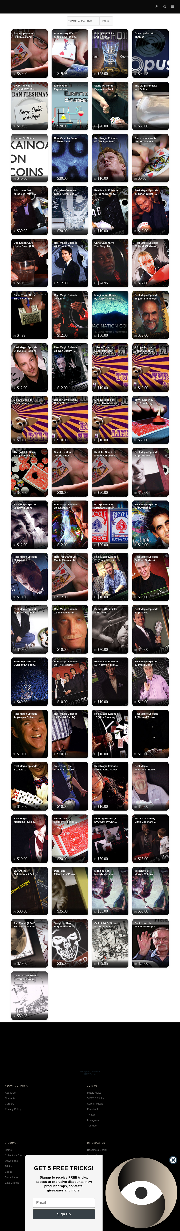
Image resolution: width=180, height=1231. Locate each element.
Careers (9, 1103)
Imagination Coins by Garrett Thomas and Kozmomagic (105, 297)
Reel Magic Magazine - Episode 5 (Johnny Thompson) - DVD (25, 820)
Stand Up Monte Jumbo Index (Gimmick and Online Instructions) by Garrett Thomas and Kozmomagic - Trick (65, 454)
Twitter (91, 1114)
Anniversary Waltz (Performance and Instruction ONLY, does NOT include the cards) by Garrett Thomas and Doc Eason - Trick (145, 140)
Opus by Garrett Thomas (144, 35)
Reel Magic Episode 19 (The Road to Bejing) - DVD (65, 663)
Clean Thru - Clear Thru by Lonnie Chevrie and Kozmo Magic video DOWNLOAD (25, 297)
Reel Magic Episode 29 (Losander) (65, 506)
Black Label (11, 1177)
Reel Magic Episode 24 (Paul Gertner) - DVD (146, 558)
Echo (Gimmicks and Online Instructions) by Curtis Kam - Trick (105, 35)
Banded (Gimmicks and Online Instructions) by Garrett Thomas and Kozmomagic (105, 611)
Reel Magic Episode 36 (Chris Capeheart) (65, 297)
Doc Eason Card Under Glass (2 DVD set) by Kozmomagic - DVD (25, 244)
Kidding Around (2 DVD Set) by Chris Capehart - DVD (105, 820)
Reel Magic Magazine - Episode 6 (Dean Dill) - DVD (146, 768)
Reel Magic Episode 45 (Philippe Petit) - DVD (106, 140)
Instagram (93, 1120)
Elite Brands (12, 1182)
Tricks (8, 1166)
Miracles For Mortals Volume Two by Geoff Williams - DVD (144, 872)
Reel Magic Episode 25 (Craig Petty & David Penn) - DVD (106, 558)
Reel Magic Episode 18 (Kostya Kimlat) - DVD (106, 663)
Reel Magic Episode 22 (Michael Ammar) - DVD (65, 611)
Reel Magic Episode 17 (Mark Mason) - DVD (146, 663)
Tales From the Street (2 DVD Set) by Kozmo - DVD (64, 768)
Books (8, 1171)
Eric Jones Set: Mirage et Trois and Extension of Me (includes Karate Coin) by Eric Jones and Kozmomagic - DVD (25, 192)
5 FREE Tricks (95, 1098)
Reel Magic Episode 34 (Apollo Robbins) (25, 349)
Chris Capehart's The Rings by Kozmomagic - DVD (105, 244)
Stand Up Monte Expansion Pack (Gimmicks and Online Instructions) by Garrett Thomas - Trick (106, 87)
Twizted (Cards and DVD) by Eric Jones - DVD (25, 663)
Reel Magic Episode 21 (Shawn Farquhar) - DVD (146, 611)
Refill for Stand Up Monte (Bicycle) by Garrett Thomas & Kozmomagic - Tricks (65, 558)
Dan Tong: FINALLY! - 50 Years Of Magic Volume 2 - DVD (66, 872)
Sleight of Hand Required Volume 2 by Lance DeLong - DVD (65, 925)
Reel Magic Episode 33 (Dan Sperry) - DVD (65, 349)
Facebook (93, 1109)
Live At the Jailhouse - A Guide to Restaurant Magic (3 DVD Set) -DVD (25, 872)
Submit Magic (95, 1103)
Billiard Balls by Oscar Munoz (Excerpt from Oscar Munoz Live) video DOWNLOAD (25, 401)
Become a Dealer (97, 1149)
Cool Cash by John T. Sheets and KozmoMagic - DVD (65, 140)
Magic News (94, 1092)
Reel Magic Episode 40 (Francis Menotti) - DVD (65, 244)
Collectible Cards (15, 1155)
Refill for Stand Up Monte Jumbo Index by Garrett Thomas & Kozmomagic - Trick (106, 454)
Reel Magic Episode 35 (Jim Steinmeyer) (146, 297)
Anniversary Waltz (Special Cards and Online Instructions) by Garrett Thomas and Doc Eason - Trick (65, 35)
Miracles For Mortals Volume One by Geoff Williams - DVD (103, 872)
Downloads (11, 1160)
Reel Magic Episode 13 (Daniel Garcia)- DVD (65, 715)
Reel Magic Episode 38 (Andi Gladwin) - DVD (146, 244)
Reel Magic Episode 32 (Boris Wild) (146, 454)
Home (8, 1149)
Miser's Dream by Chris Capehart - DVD (145, 820)
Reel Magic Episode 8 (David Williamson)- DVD (25, 768)
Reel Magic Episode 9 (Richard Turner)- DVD (146, 715)
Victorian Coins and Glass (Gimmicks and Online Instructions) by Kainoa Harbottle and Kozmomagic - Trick (65, 192)
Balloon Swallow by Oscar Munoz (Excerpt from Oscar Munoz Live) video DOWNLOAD (65, 401)
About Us (10, 1092)
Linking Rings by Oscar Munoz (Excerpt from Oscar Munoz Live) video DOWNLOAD (105, 401)
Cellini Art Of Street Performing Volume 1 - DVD (25, 977)
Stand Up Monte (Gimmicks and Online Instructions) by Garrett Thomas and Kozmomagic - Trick (25, 35)
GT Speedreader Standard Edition (104, 506)
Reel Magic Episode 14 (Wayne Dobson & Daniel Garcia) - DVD (25, 715)
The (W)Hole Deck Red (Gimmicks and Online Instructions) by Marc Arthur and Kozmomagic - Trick (25, 454)
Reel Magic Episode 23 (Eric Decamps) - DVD (25, 611)
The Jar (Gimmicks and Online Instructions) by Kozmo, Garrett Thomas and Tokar (146, 87)
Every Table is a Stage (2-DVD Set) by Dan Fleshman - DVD (25, 87)
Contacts (10, 1098)
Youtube (92, 1125)
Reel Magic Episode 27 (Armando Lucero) (146, 506)
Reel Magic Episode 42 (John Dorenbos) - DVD (106, 192)
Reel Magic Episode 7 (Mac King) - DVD (106, 768)
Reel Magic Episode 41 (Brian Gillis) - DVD (146, 192)
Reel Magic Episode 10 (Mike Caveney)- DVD (106, 715)
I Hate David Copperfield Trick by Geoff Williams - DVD (65, 820)
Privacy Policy (13, 1109)
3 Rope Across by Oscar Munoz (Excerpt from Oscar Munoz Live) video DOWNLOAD (146, 349)
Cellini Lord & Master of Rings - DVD (145, 925)
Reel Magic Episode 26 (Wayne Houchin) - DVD (25, 558)
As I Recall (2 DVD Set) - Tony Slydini (24, 925)
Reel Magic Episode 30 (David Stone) (25, 506)
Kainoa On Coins (24, 138)
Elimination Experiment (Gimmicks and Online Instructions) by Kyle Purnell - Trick (65, 87)
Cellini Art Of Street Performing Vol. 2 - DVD (105, 925)
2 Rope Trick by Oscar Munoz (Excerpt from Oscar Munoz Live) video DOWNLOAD (105, 349)
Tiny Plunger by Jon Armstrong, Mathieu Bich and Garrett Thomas (145, 401)
